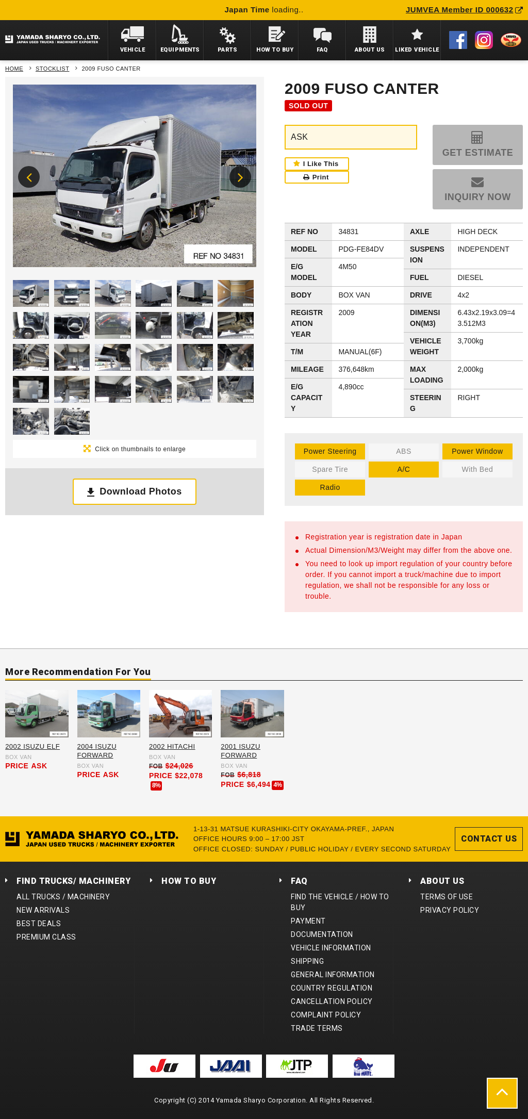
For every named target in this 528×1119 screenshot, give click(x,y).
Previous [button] (29, 177)
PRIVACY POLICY (449, 910)
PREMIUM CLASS (46, 937)
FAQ (299, 881)
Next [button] (240, 177)
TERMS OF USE (446, 897)
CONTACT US (489, 839)
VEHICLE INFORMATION (331, 948)
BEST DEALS (38, 923)
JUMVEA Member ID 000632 (464, 9)
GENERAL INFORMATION (333, 974)
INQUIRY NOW (477, 197)
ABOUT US (442, 881)
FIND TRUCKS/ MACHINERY (73, 881)
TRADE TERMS (317, 1028)
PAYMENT (308, 921)
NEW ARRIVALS (43, 910)
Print (316, 177)
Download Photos (141, 491)
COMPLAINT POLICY (326, 1015)
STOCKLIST (52, 68)
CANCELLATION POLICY (332, 1001)
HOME (14, 68)
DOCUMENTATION (322, 934)
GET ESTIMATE (478, 152)
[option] (134, 178)
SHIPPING (307, 961)
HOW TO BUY (188, 881)
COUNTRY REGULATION (331, 988)
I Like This (321, 164)
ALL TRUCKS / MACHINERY (63, 897)
